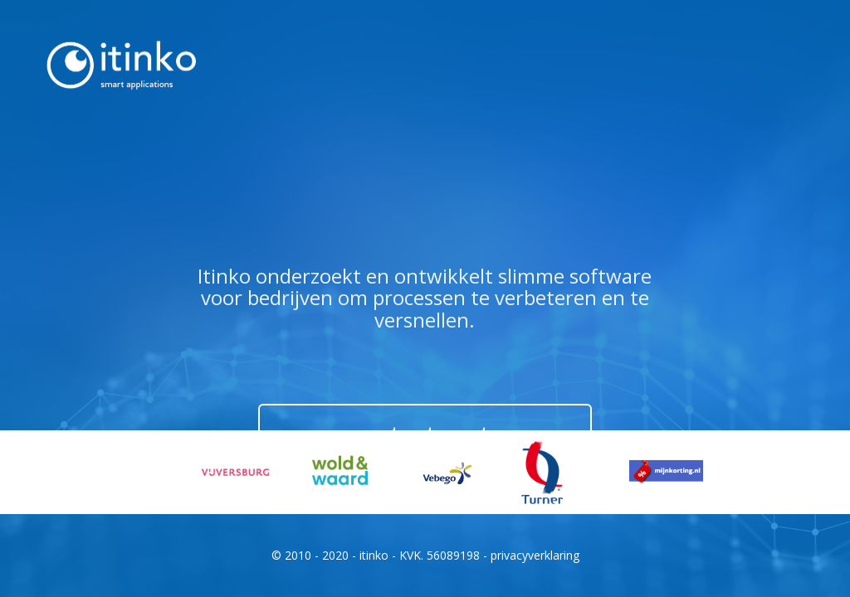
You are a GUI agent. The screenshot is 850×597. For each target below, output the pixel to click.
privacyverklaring (535, 555)
